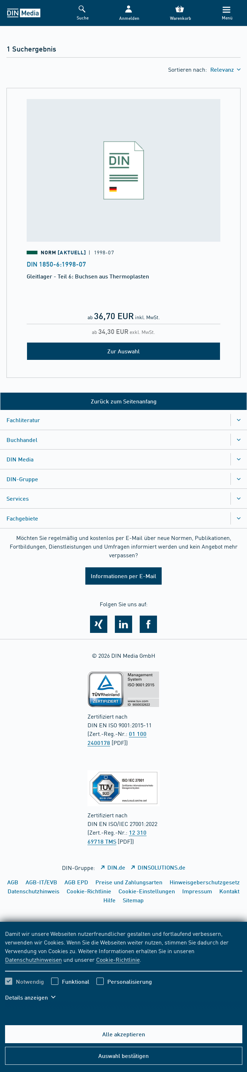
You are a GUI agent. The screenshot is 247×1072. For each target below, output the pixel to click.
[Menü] (226, 13)
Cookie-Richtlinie (118, 959)
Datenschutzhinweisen (33, 959)
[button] (128, 13)
